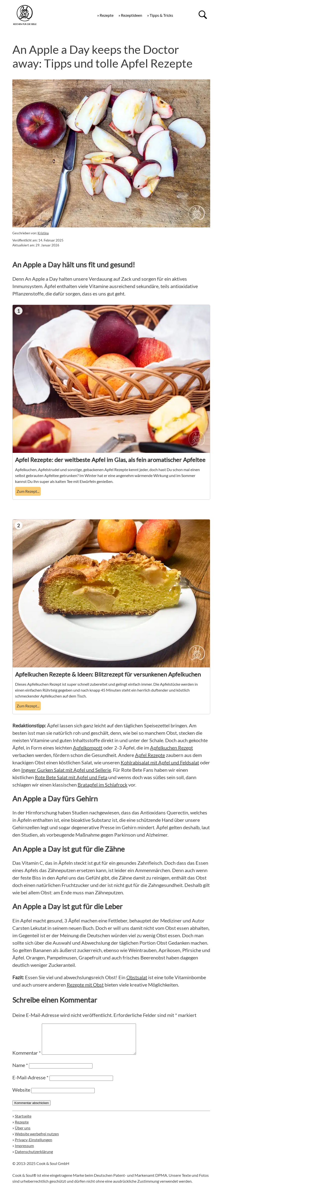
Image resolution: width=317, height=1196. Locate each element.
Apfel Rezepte (150, 755)
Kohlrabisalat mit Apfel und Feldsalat (160, 762)
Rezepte (22, 1127)
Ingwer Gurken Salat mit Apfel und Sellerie (66, 770)
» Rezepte (105, 15)
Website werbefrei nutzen (37, 1139)
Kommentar (26, 1059)
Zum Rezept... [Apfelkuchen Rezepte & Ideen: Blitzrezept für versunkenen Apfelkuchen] (28, 705)
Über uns (22, 1133)
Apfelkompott (87, 748)
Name (20, 1071)
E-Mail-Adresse (30, 1083)
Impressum (24, 1151)
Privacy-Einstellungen (33, 1145)
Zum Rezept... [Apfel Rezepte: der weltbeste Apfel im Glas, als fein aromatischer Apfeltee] (28, 491)
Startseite (23, 1122)
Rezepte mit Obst (85, 985)
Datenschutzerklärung (34, 1157)
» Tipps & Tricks (160, 15)
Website (21, 1096)
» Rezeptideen (130, 15)
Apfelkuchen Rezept (171, 748)
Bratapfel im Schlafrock (102, 785)
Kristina (43, 233)
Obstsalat (136, 977)
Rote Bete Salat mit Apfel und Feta (71, 777)
